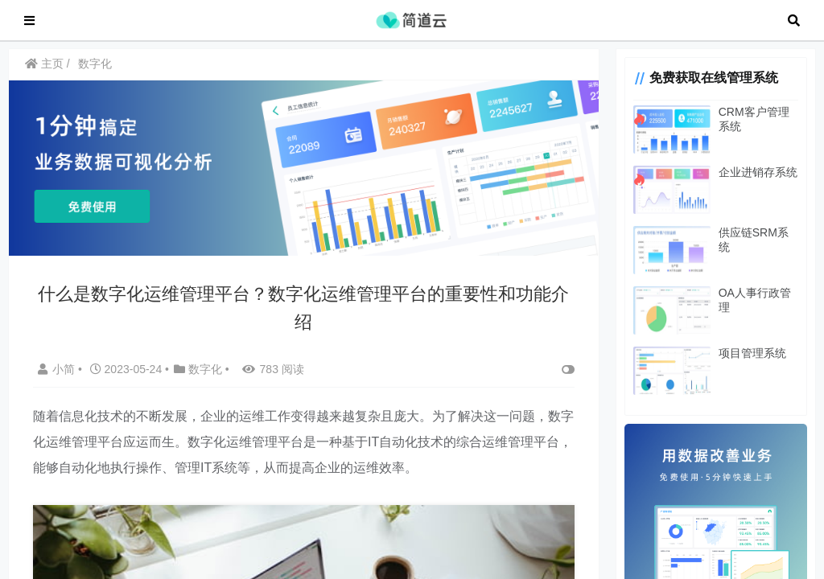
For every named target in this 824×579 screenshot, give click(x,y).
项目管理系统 (747, 361)
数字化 (95, 71)
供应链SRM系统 (753, 240)
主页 (44, 71)
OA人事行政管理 (755, 300)
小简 (58, 375)
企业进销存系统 (752, 180)
